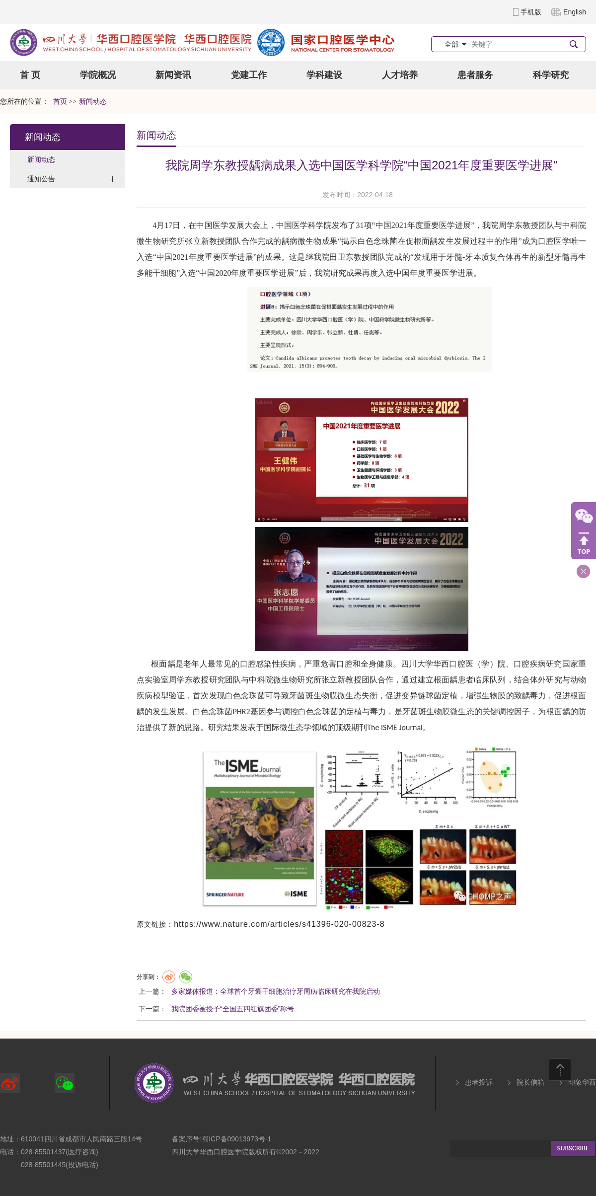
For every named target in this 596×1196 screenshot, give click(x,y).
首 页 (30, 75)
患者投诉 (479, 1082)
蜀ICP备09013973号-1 (236, 1139)
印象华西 (582, 1082)
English (574, 12)
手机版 (531, 12)
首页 (60, 101)
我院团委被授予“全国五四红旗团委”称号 (232, 1009)
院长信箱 (530, 1082)
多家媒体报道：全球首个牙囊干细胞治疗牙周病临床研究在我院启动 (275, 991)
